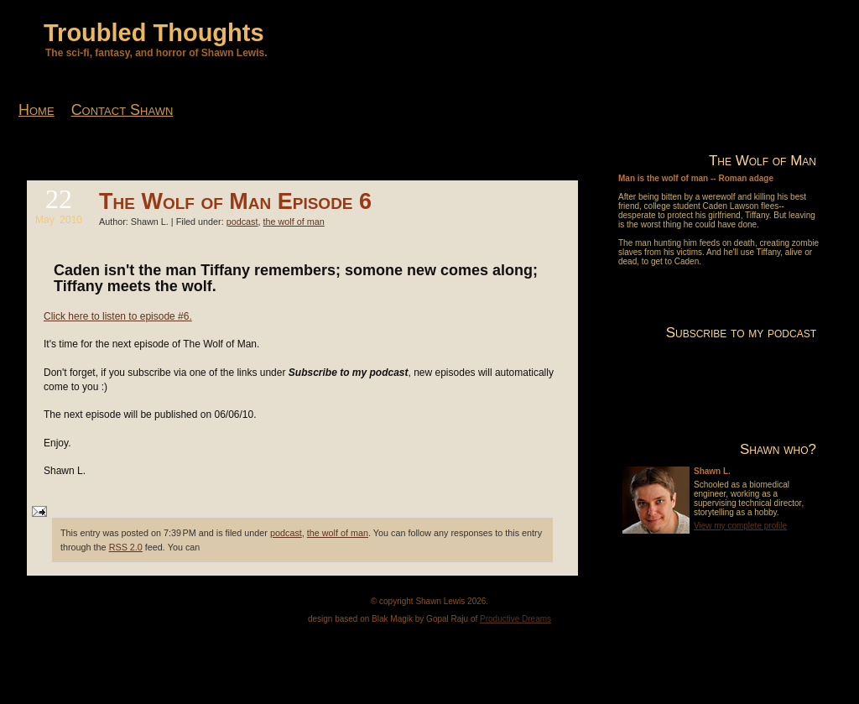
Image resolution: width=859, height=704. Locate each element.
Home (36, 110)
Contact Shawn (122, 110)
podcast (242, 221)
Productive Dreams (515, 618)
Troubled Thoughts (154, 32)
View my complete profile (740, 525)
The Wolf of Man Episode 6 (235, 201)
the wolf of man (294, 221)
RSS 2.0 (126, 547)
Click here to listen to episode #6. (118, 316)
